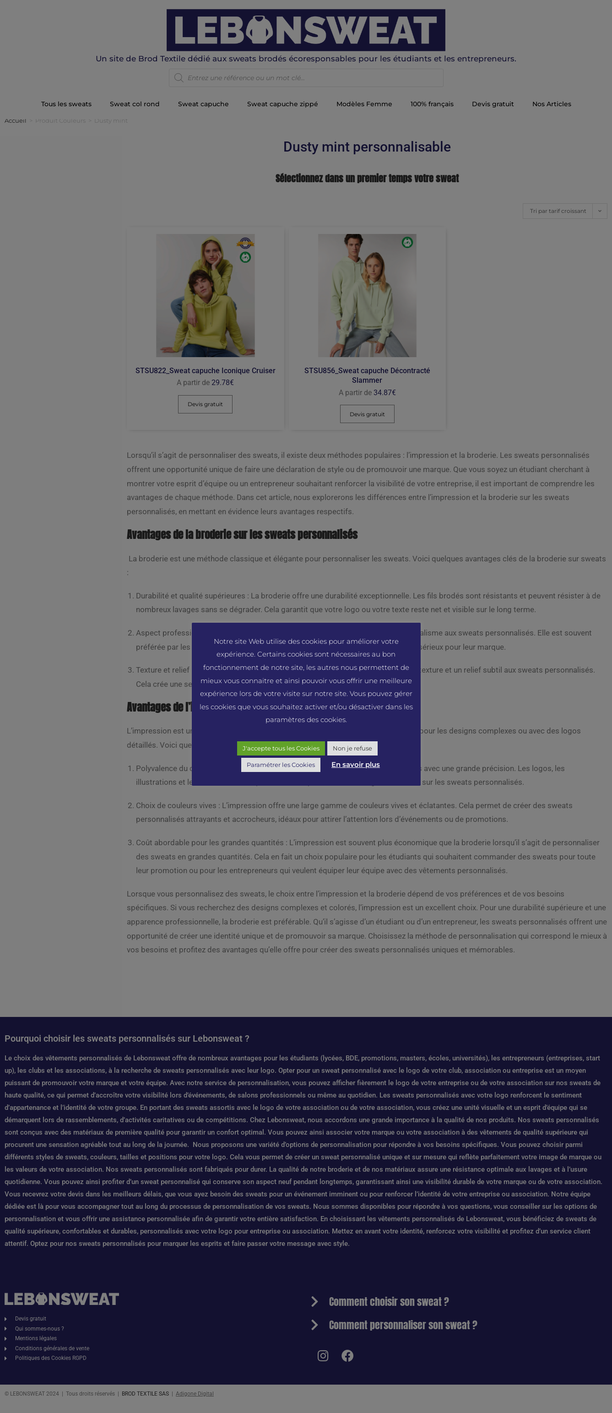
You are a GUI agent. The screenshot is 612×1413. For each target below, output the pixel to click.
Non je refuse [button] (352, 748)
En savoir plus (355, 764)
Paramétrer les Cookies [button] (281, 764)
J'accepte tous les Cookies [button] (281, 748)
